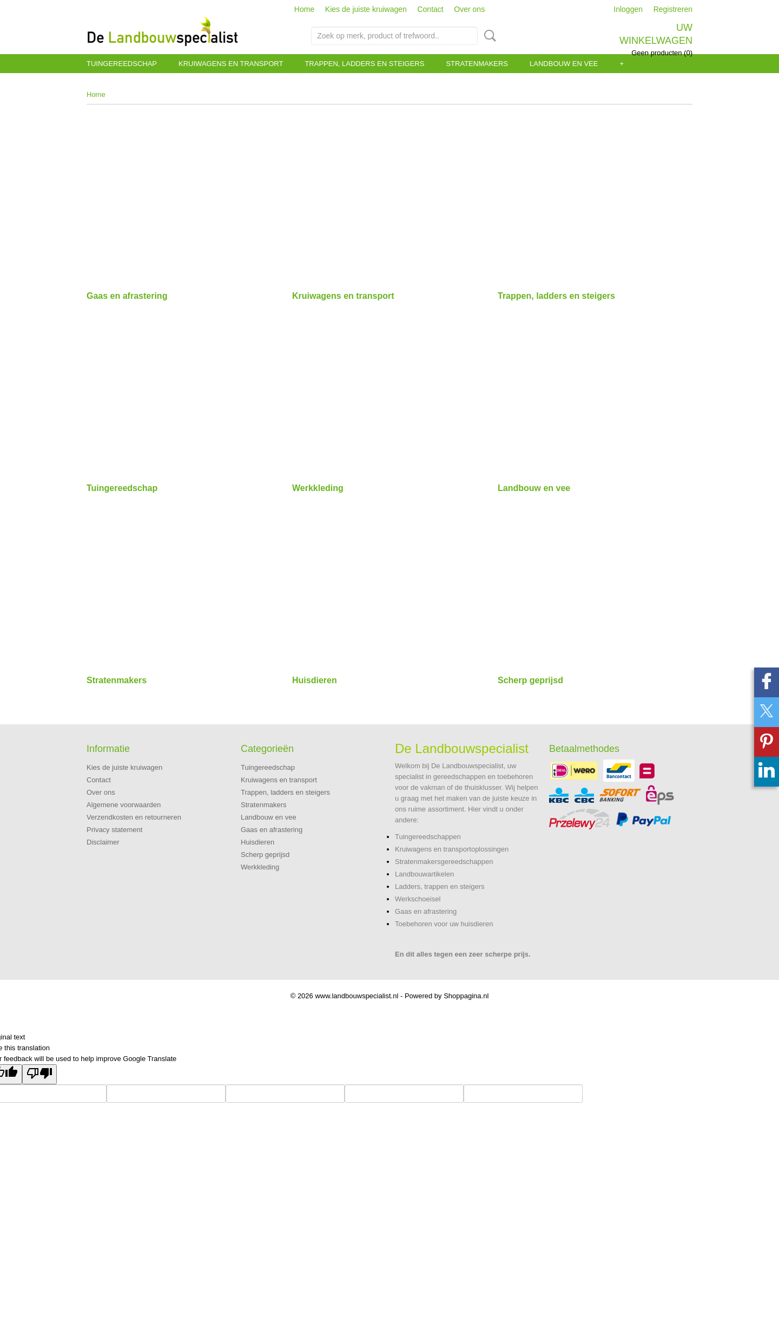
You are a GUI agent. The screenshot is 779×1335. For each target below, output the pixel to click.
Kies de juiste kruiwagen (366, 9)
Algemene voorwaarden (124, 805)
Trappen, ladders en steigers (364, 64)
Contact (430, 9)
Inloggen (628, 9)
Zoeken (488, 36)
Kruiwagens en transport (231, 64)
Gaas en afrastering (127, 295)
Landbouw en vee (564, 64)
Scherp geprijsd (530, 680)
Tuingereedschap (122, 64)
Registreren (672, 9)
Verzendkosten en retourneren (134, 817)
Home (304, 9)
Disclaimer (103, 842)
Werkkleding (318, 488)
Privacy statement (114, 830)
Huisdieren (314, 680)
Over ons (469, 9)
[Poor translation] (39, 1074)
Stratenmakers (477, 64)
